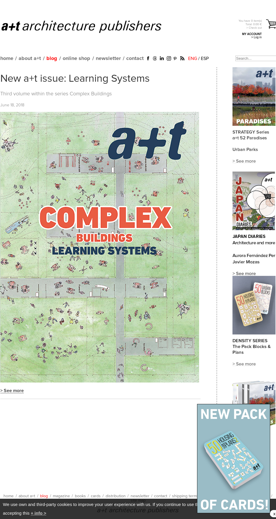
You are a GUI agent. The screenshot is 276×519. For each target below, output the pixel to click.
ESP (205, 58)
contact (135, 58)
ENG (192, 58)
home (6, 58)
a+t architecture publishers (88, 26)
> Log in (256, 37)
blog (51, 58)
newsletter (108, 58)
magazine (61, 496)
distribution (116, 496)
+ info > (38, 513)
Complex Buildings (91, 93)
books (80, 496)
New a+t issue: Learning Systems (75, 79)
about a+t (30, 58)
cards (96, 496)
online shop (76, 58)
